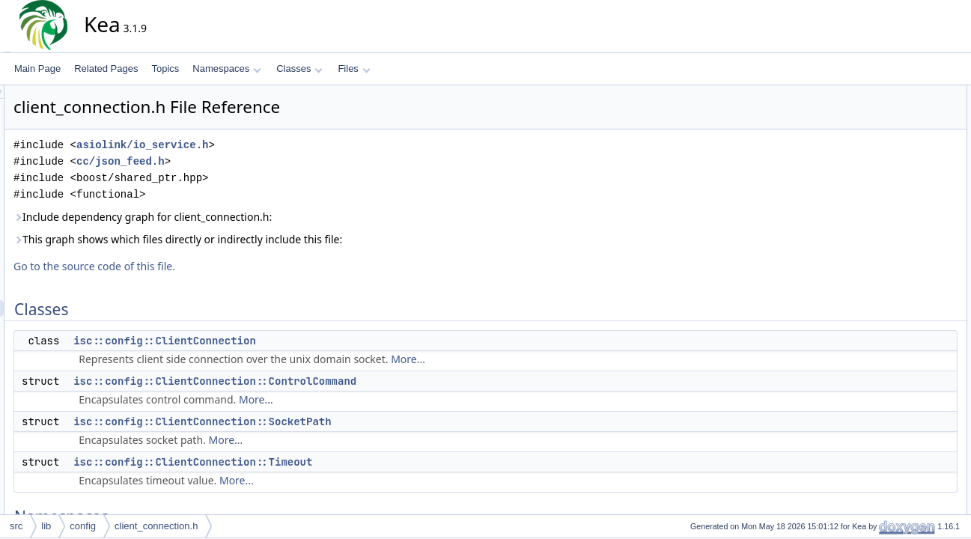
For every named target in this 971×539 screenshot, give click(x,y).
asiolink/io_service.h (277, 145)
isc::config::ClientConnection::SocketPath (337, 421)
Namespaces (226, 68)
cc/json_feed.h (255, 161)
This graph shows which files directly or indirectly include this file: (312, 239)
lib (46, 526)
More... (543, 359)
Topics (165, 68)
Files (354, 68)
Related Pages (106, 68)
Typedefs (874, 225)
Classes (299, 68)
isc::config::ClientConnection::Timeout (327, 462)
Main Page (37, 68)
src (16, 526)
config (83, 526)
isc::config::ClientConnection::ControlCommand (349, 381)
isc (874, 192)
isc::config (888, 209)
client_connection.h (156, 526)
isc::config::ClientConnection (299, 340)
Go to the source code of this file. (229, 266)
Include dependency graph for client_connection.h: (277, 217)
